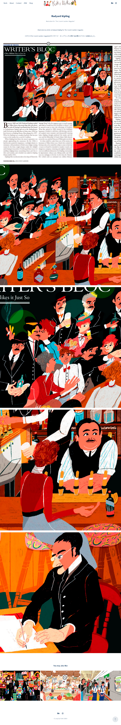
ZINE (25, 3)
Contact (18, 3)
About (12, 3)
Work (5, 3)
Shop (31, 3)
